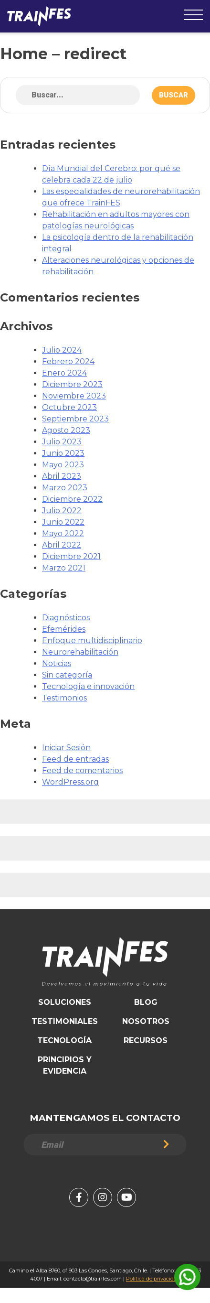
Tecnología (64, 1040)
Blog (146, 1002)
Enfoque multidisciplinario (92, 640)
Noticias (56, 663)
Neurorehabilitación (80, 652)
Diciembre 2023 (72, 384)
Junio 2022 (63, 522)
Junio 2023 (63, 453)
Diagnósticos (66, 617)
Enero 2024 (64, 372)
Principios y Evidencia (65, 1065)
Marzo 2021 (63, 567)
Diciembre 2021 (71, 556)
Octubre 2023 (69, 407)
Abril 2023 (61, 476)
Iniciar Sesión (66, 747)
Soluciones (64, 1002)
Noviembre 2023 (74, 395)
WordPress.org (70, 781)
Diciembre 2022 (72, 499)
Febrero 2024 (68, 361)
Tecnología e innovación (88, 686)
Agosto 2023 (66, 430)
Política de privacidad (153, 1278)
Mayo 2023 (63, 464)
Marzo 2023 (64, 487)
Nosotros (145, 1021)
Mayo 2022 (63, 533)
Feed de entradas (75, 759)
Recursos (146, 1040)
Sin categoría (67, 674)
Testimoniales (65, 1021)
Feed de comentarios (82, 770)
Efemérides (63, 629)
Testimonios (64, 697)
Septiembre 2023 (75, 418)
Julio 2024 (62, 350)
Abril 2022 (61, 544)
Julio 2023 (62, 441)
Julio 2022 (62, 510)
